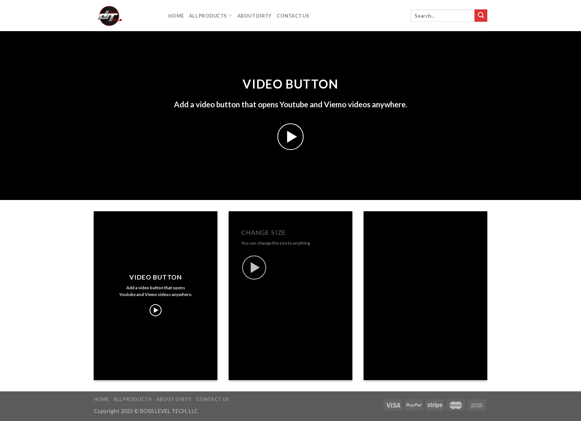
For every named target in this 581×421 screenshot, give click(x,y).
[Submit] (481, 15)
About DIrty (254, 16)
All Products (210, 15)
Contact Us (293, 16)
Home (176, 16)
